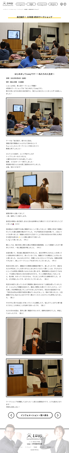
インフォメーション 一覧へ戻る (34, 415)
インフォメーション (42, 4)
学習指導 (31, 4)
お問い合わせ (53, 4)
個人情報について (50, 447)
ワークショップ (20, 4)
